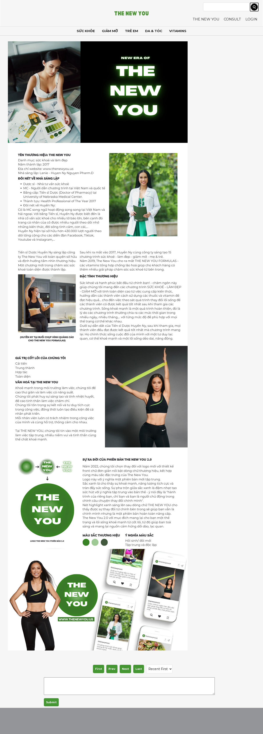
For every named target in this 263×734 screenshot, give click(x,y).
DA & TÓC (153, 31)
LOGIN (251, 19)
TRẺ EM (131, 31)
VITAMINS (177, 31)
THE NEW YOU (206, 19)
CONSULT (232, 19)
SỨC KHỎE (86, 31)
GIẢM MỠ (110, 31)
